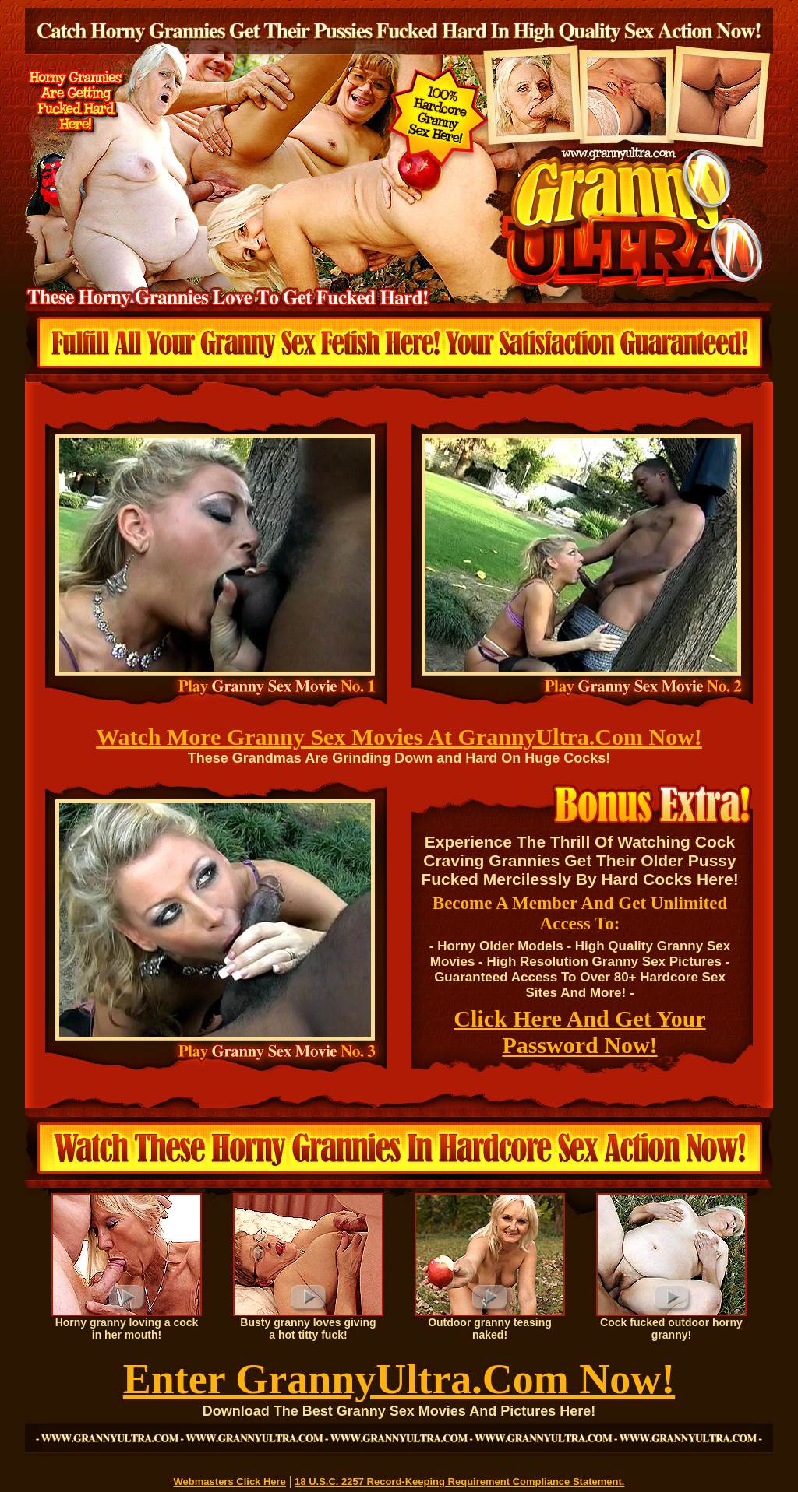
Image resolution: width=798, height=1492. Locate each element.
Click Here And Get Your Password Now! (579, 1032)
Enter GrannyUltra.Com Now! (399, 1379)
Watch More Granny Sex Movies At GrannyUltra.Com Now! (399, 737)
